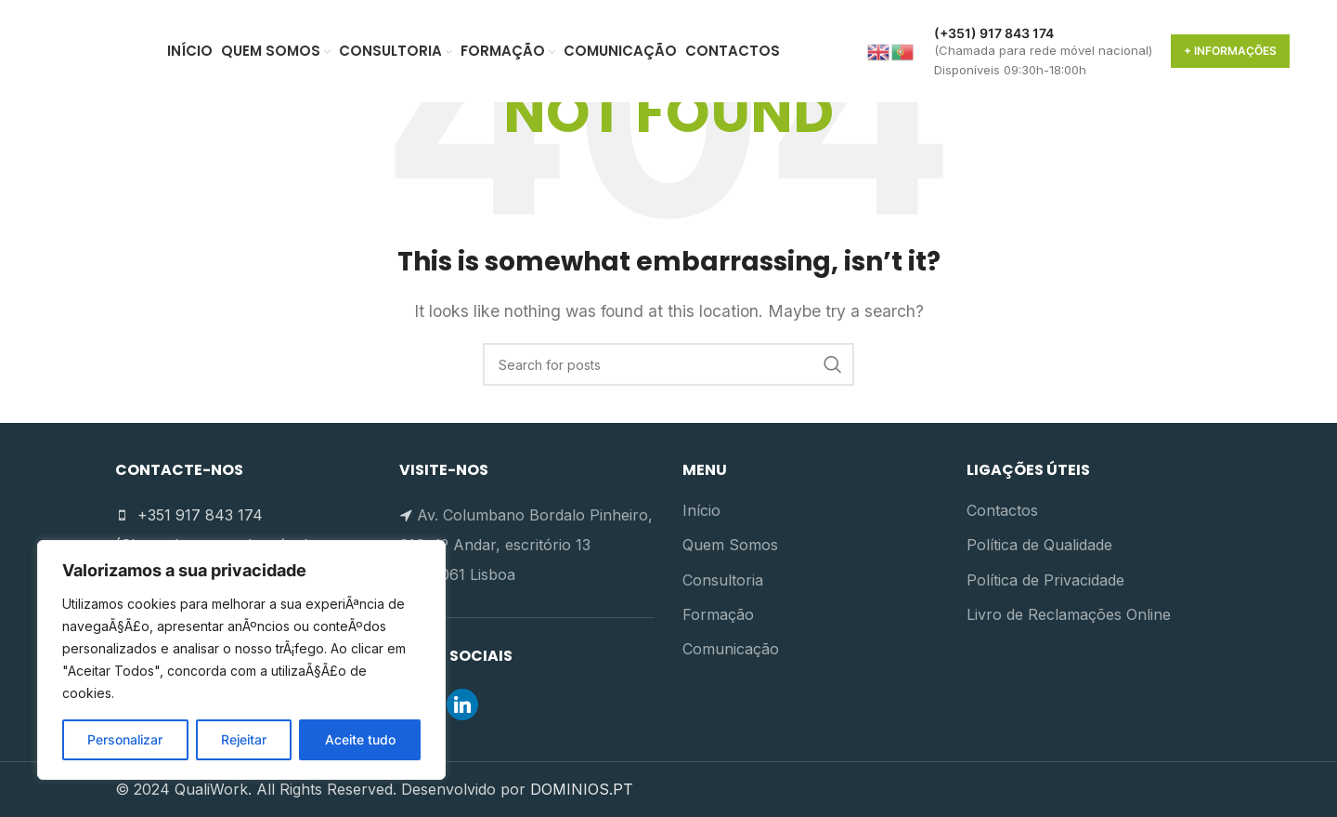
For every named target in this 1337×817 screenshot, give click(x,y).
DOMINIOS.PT (581, 789)
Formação (718, 614)
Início (701, 510)
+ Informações (1230, 51)
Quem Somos (730, 544)
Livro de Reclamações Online (1069, 614)
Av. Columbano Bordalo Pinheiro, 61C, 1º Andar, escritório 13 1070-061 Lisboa (526, 545)
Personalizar (124, 739)
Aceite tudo (360, 739)
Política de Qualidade (1039, 544)
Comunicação (730, 648)
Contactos (1002, 510)
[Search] (668, 364)
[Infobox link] (1043, 51)
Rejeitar (243, 739)
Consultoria (722, 580)
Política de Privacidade (1045, 580)
